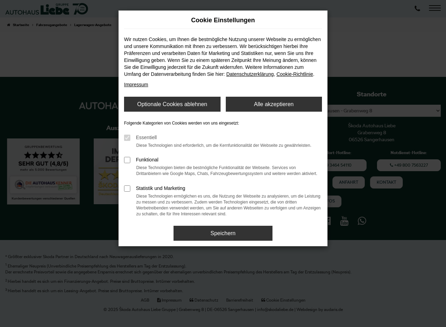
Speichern (223, 233)
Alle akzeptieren (274, 104)
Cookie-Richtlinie (294, 74)
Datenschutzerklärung (250, 74)
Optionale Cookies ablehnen (172, 104)
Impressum (136, 84)
